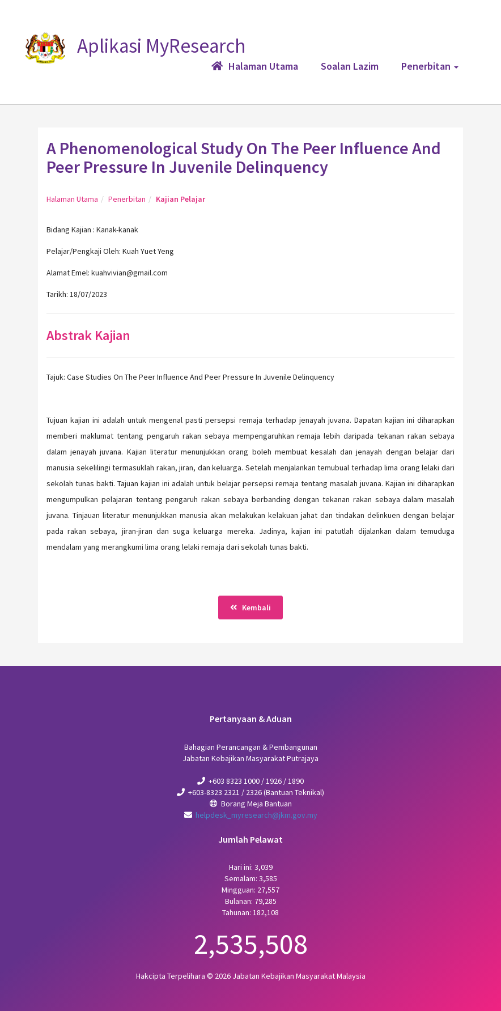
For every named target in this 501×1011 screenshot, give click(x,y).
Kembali (250, 607)
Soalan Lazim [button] (350, 66)
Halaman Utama (72, 199)
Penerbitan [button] (429, 66)
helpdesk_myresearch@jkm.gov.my (256, 815)
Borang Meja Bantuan (256, 803)
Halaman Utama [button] (254, 66)
